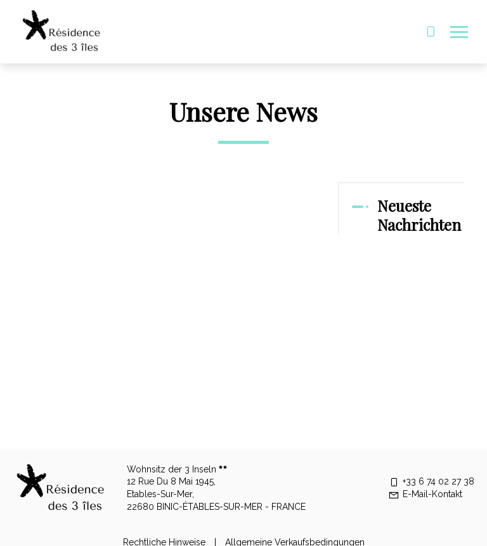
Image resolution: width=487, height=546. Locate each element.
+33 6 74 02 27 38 (431, 481)
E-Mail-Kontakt (425, 494)
